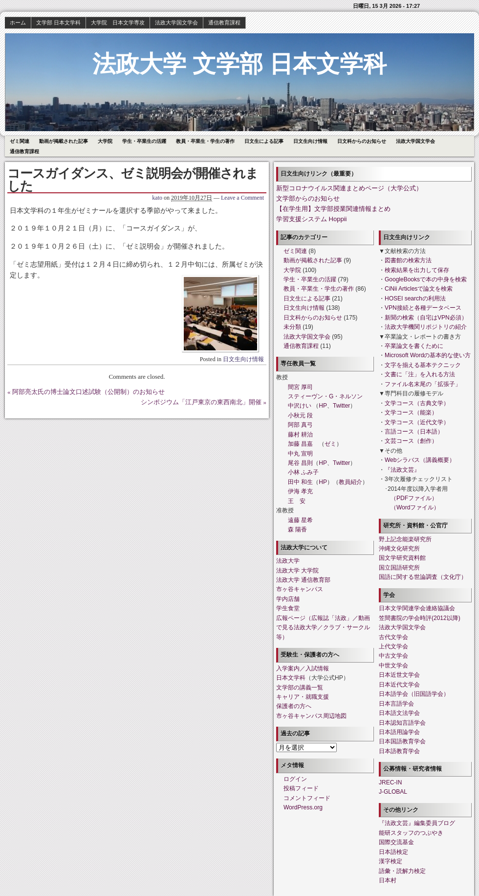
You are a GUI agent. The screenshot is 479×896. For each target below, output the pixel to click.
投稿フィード (301, 788)
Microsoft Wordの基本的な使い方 (428, 355)
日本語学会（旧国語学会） (414, 693)
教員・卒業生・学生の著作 (205, 141)
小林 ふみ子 (303, 472)
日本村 (387, 880)
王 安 (296, 501)
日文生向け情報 (310, 141)
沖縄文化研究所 (399, 548)
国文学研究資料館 (402, 557)
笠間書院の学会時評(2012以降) (419, 618)
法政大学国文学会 (176, 22)
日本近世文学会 (399, 674)
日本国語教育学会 (402, 741)
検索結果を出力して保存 (417, 270)
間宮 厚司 (300, 387)
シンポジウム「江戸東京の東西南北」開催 (201, 402)
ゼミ (330, 443)
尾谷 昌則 (300, 462)
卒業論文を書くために (414, 346)
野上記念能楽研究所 (405, 539)
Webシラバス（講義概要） (420, 460)
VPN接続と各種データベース (423, 307)
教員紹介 (350, 482)
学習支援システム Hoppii (311, 219)
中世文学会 (393, 665)
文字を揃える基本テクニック (423, 365)
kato (157, 197)
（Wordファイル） (415, 507)
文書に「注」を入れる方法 (420, 374)
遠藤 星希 (300, 520)
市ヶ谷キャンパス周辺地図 (311, 715)
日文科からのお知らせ (361, 141)
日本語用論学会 (399, 732)
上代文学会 (393, 646)
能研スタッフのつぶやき (411, 832)
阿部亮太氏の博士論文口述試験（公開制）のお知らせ (88, 391)
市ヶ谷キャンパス (299, 589)
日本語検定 (393, 852)
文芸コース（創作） (411, 440)
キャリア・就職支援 (302, 696)
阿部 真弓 (300, 424)
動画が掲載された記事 (63, 141)
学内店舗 (288, 599)
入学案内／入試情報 (302, 668)
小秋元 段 (300, 415)
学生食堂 (288, 608)
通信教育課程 (224, 22)
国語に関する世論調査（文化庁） (423, 577)
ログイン (295, 779)
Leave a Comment (242, 197)
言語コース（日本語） (414, 431)
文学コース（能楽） (411, 412)
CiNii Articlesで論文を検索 (419, 288)
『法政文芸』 (402, 469)
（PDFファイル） (414, 498)
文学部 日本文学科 (58, 22)
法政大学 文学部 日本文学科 (239, 64)
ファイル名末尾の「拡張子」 (423, 384)
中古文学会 (393, 655)
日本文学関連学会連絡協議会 (417, 608)
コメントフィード (306, 798)
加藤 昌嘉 (300, 443)
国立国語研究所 (399, 567)
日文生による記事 (263, 141)
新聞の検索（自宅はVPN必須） (426, 317)
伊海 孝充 (300, 491)
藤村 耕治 (300, 434)
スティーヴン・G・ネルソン (325, 396)
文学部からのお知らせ (308, 198)
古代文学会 (393, 637)
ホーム (18, 22)
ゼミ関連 (19, 141)
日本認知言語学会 (402, 722)
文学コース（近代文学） (417, 422)
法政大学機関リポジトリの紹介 (426, 326)
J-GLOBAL (393, 791)
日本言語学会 (396, 703)
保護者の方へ (293, 706)
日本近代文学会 (399, 684)
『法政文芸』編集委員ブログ (417, 823)
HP (323, 405)
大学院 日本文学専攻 (118, 22)
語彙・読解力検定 (402, 871)
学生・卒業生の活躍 (144, 141)
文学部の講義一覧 (299, 687)
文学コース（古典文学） (417, 403)
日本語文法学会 (399, 713)
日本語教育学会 (399, 751)
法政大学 (288, 560)
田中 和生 (300, 482)
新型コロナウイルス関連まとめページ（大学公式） (349, 188)
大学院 (105, 141)
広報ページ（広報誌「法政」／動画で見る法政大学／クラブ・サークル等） (323, 628)
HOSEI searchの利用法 (415, 298)
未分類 (292, 326)
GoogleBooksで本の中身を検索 (426, 279)
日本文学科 (290, 677)
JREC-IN (390, 782)
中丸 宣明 (300, 453)
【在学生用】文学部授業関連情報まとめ (333, 208)
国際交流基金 (396, 842)
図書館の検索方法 (408, 260)
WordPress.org (303, 807)
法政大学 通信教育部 (303, 579)
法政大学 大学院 (297, 570)
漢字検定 (390, 861)
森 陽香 (297, 529)
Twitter (341, 405)
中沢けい (299, 405)
